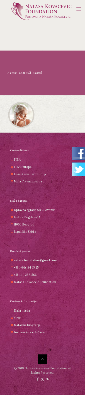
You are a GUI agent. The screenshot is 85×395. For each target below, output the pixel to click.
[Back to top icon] (42, 359)
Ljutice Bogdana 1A (27, 217)
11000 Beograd (24, 224)
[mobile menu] (79, 9)
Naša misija (22, 311)
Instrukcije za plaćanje (29, 332)
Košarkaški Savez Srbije (30, 174)
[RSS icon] (47, 379)
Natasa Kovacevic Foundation (35, 282)
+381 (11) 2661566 (25, 275)
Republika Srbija (25, 232)
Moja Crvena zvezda (28, 181)
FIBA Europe (23, 167)
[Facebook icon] (37, 379)
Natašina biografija (27, 325)
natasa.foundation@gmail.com (35, 260)
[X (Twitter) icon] (42, 379)
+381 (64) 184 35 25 (26, 267)
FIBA (17, 160)
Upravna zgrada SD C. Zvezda (34, 210)
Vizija (17, 318)
